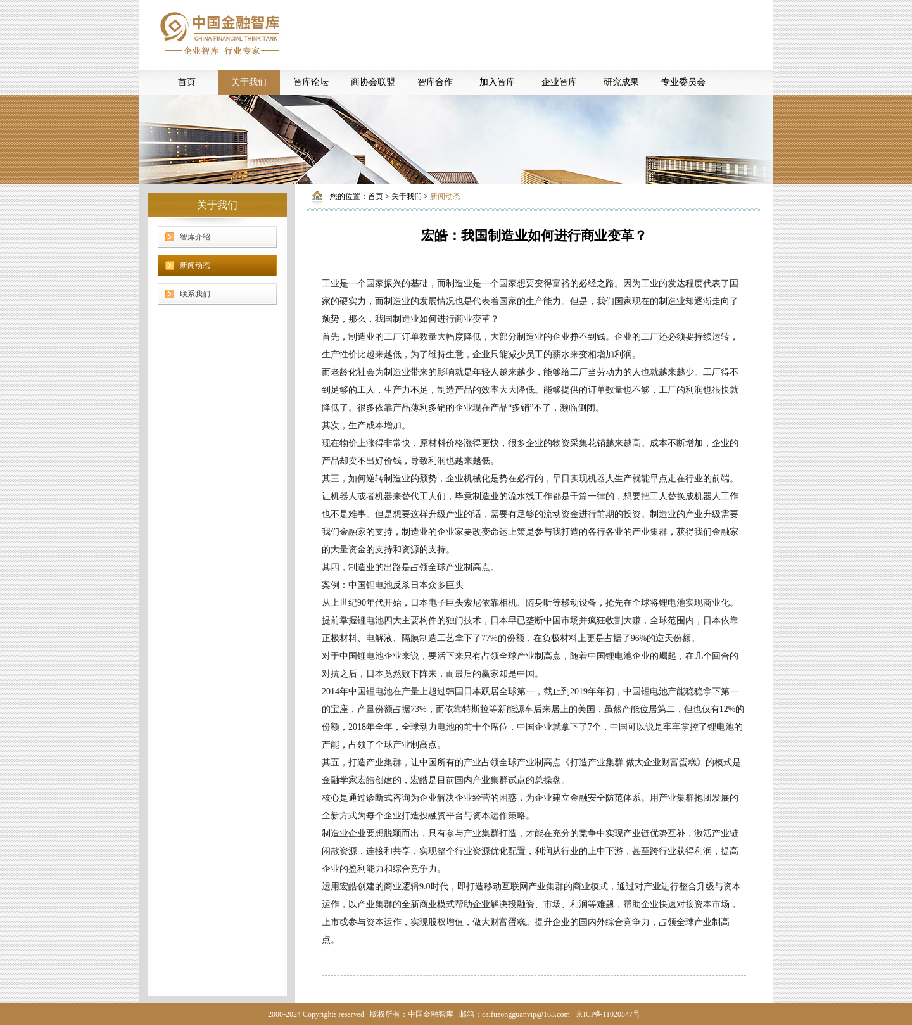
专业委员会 (683, 82)
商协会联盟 (373, 82)
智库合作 (435, 82)
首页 (187, 82)
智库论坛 (311, 82)
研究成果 (621, 82)
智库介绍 (195, 236)
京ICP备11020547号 (608, 1014)
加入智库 (497, 82)
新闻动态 (195, 265)
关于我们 (249, 82)
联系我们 (195, 294)
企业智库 (559, 82)
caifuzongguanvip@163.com (526, 1014)
